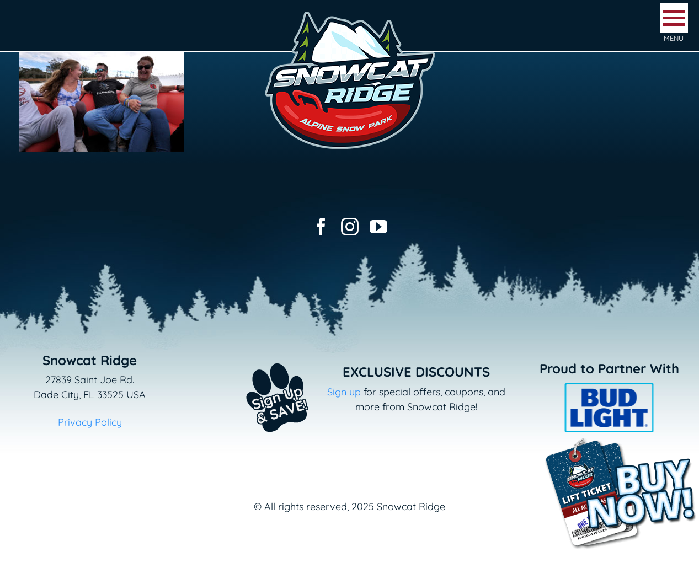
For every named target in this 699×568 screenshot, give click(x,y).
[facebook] (321, 226)
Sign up (344, 391)
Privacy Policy (90, 422)
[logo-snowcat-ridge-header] (350, 13)
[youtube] (378, 226)
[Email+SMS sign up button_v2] (261, 356)
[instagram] (350, 226)
